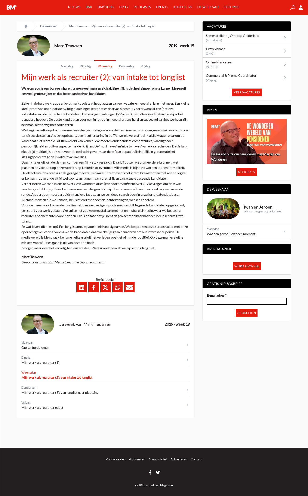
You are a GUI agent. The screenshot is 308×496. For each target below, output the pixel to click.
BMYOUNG (106, 7)
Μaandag (67, 66)
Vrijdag (145, 66)
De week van (208, 7)
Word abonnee (246, 266)
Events (162, 7)
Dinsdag (85, 66)
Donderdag (126, 66)
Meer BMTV (246, 172)
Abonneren (246, 312)
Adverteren (178, 459)
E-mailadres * (217, 295)
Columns (231, 7)
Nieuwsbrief (158, 459)
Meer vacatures (247, 92)
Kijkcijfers (182, 7)
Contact (197, 459)
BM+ (89, 7)
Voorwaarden (116, 459)
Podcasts (142, 7)
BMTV (124, 7)
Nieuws (74, 7)
